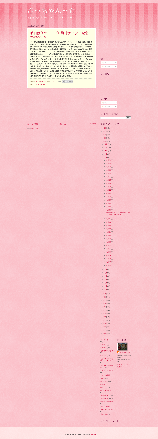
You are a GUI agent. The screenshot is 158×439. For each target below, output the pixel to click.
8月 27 (108, 173)
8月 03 (108, 259)
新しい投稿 (32, 124)
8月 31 (108, 160)
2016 (104, 310)
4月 (106, 279)
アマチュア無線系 (106, 370)
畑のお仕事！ (105, 395)
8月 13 (108, 225)
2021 (104, 294)
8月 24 (108, 183)
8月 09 (108, 239)
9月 (106, 154)
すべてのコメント (109, 67)
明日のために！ (105, 390)
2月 (106, 286)
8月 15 (108, 219)
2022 (104, 141)
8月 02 (108, 262)
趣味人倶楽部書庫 (106, 401)
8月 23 (108, 187)
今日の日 (103, 381)
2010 (104, 330)
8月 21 (108, 193)
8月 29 (108, 167)
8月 (106, 157)
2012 (104, 323)
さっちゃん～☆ (51, 10)
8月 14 (108, 222)
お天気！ (103, 345)
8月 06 (108, 249)
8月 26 (108, 177)
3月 (106, 283)
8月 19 (108, 200)
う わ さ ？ (105, 340)
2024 (104, 135)
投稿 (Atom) (35, 128)
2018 (104, 303)
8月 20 (108, 196)
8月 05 (108, 252)
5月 (106, 276)
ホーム (63, 124)
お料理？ (103, 348)
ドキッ (102, 378)
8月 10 (108, 235)
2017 (104, 307)
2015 (104, 313)
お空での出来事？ (106, 351)
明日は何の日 (40, 84)
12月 (106, 144)
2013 (104, 320)
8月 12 (108, 229)
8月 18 (108, 203)
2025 (104, 131)
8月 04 (108, 255)
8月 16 (108, 210)
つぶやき (103, 355)
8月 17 (108, 206)
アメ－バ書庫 (105, 375)
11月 (106, 147)
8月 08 (108, 242)
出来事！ (103, 384)
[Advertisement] (61, 105)
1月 (106, 289)
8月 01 (108, 265)
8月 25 (108, 180)
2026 (104, 128)
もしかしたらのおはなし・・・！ (106, 360)
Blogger (93, 434)
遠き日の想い (105, 406)
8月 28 (108, 170)
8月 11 (108, 232)
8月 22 (108, 190)
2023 (104, 138)
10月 (106, 151)
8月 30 (108, 163)
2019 (104, 300)
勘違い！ (103, 387)
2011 (104, 327)
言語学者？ (104, 398)
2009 (104, 333)
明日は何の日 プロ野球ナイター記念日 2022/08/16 (118, 213)
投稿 (104, 63)
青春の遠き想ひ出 (106, 409)
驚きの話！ (104, 414)
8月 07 (108, 245)
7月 (106, 269)
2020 (104, 297)
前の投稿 (91, 124)
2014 (104, 317)
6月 (106, 273)
